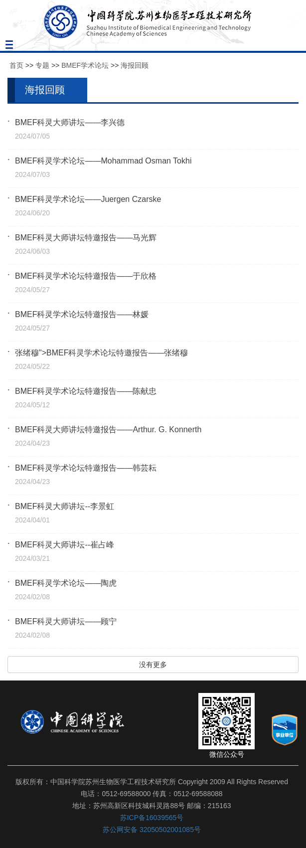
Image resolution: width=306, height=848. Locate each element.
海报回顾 (135, 65)
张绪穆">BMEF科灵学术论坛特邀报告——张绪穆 (101, 352)
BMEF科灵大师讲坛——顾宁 (66, 621)
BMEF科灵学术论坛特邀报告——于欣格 (85, 276)
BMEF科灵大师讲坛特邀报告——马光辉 (85, 237)
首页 (16, 65)
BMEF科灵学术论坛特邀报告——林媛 (82, 314)
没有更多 (153, 665)
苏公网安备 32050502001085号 (152, 830)
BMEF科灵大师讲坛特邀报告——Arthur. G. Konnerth (108, 429)
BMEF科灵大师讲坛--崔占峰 (64, 544)
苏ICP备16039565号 (152, 818)
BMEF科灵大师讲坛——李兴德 (70, 122)
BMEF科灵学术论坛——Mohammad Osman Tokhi (103, 161)
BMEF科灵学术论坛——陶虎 (66, 583)
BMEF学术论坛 (85, 65)
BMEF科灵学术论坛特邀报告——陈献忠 (85, 391)
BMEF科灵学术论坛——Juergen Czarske (88, 199)
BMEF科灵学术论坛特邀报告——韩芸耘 (85, 468)
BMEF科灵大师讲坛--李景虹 (64, 506)
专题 (42, 65)
